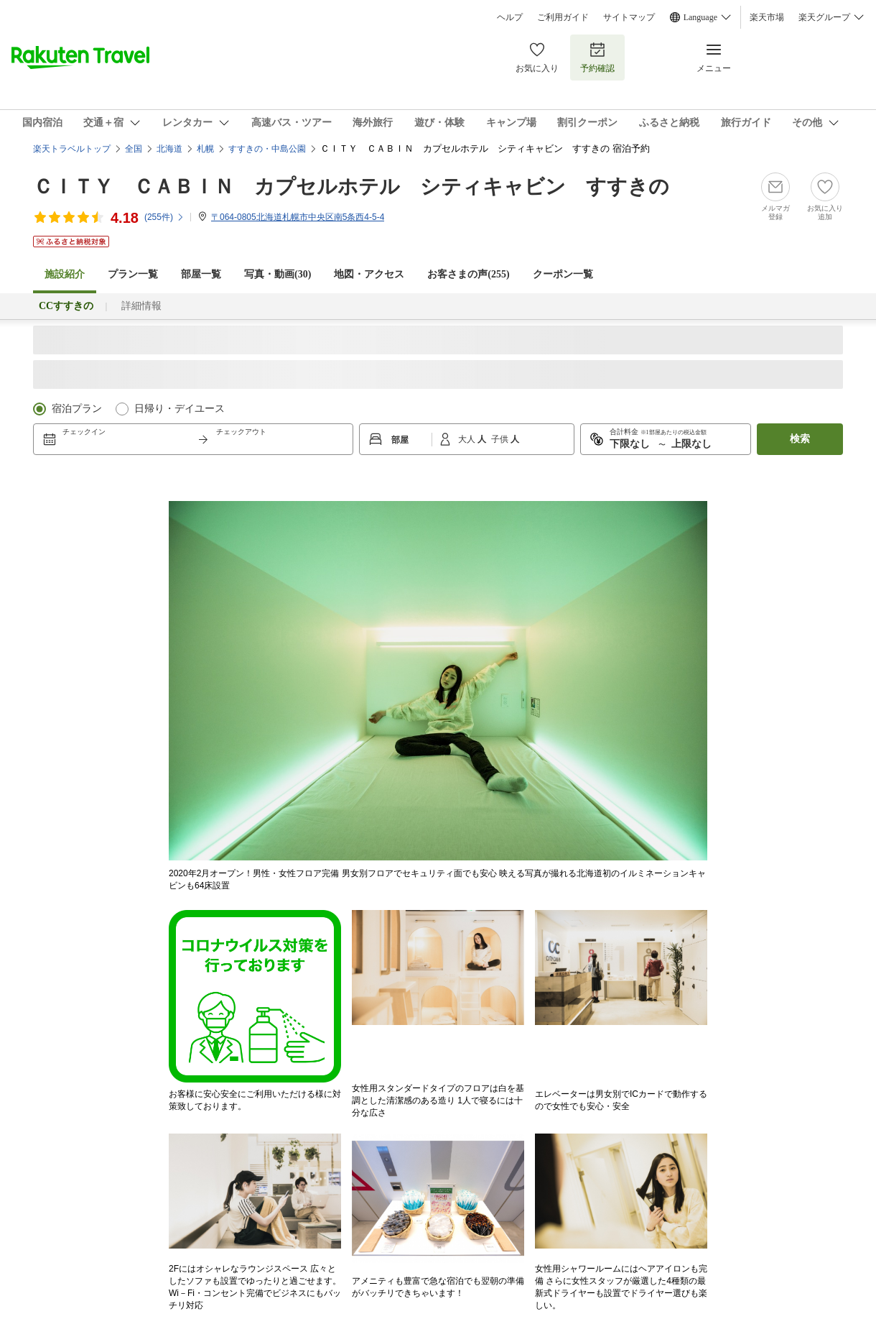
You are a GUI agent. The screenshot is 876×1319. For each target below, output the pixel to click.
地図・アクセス (369, 274)
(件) (164, 217)
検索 (800, 438)
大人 (467, 439)
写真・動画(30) (277, 274)
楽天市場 (767, 17)
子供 (501, 439)
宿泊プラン (77, 408)
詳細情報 (141, 305)
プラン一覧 (133, 274)
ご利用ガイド (563, 17)
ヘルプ (510, 17)
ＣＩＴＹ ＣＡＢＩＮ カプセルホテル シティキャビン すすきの (351, 186)
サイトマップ (629, 17)
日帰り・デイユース (179, 408)
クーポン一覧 (563, 274)
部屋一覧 (201, 274)
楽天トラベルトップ (72, 149)
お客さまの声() (468, 274)
